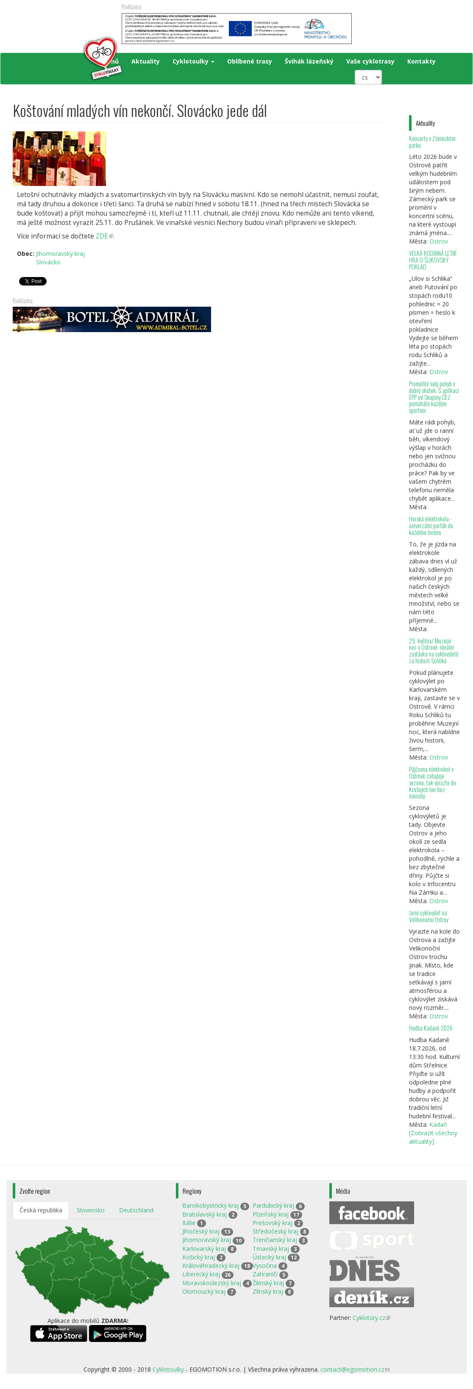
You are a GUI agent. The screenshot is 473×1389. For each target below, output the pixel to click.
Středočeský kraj (275, 1231)
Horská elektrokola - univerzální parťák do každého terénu (431, 525)
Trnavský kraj (271, 1249)
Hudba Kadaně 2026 (431, 1027)
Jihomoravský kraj (60, 254)
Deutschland (136, 1210)
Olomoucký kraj (203, 1291)
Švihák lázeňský (309, 61)
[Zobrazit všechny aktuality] (433, 1137)
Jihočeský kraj (201, 1231)
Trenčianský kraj (275, 1240)
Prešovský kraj (272, 1223)
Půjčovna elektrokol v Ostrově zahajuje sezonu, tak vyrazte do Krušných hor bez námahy (432, 782)
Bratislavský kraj (204, 1214)
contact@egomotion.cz (355, 1369)
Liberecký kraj (201, 1274)
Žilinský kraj (268, 1283)
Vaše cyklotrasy (370, 61)
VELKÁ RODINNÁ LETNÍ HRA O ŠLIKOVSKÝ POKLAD (432, 260)
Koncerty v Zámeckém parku (432, 142)
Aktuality (145, 61)
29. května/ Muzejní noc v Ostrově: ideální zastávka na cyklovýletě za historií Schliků (434, 650)
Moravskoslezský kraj (211, 1283)
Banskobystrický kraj (210, 1205)
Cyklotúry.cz (371, 1318)
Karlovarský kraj (204, 1249)
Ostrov (438, 241)
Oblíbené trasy (249, 61)
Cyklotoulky (193, 61)
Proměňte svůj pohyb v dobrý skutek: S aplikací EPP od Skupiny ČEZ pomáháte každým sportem (434, 397)
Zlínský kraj (268, 1291)
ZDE (104, 236)
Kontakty (421, 61)
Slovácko (48, 262)
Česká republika (40, 1210)
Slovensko (91, 1210)
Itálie (188, 1223)
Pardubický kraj (273, 1205)
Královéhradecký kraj (210, 1265)
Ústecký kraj (269, 1257)
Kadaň (438, 1124)
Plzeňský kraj (271, 1214)
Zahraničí (265, 1274)
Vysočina (265, 1265)
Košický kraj (198, 1257)
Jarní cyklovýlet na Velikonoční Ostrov (428, 916)
